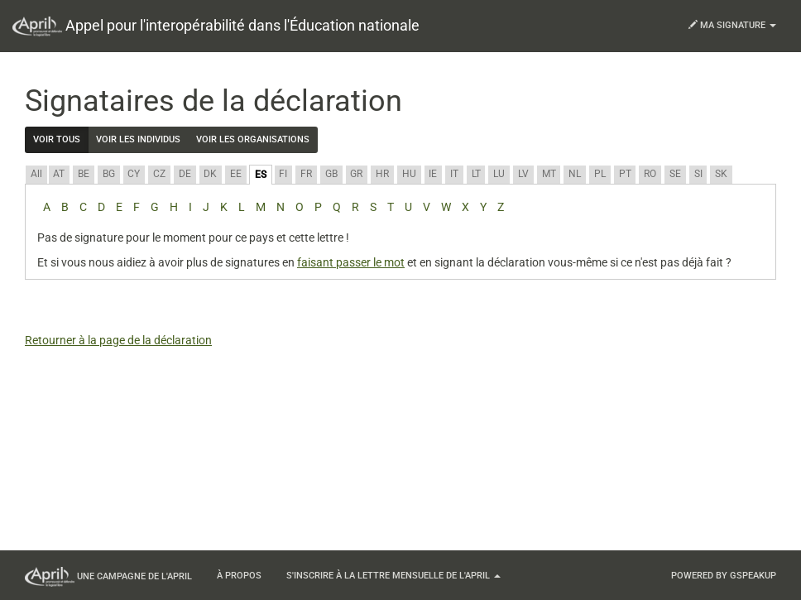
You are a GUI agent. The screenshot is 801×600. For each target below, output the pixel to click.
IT (454, 174)
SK (721, 174)
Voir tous (56, 139)
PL (600, 174)
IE (433, 174)
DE (185, 174)
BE (83, 174)
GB (331, 174)
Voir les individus (138, 139)
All (36, 174)
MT (549, 174)
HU (409, 174)
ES (260, 174)
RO (650, 174)
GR (356, 174)
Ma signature (732, 25)
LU (499, 174)
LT (476, 174)
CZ (159, 174)
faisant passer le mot (351, 262)
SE (675, 174)
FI (283, 174)
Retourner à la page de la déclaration (118, 340)
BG (109, 174)
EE (236, 174)
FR (306, 174)
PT (625, 174)
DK (210, 174)
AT (59, 174)
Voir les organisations (252, 139)
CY (133, 174)
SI (698, 174)
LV (523, 174)
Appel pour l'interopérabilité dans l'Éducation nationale (216, 26)
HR (382, 174)
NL (574, 174)
